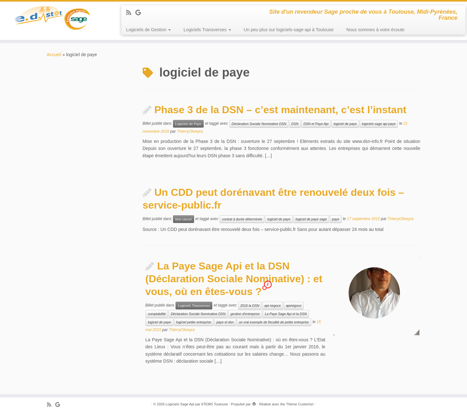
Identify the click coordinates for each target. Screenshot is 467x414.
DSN (294, 124)
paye (335, 219)
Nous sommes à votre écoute (375, 29)
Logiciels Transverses (207, 29)
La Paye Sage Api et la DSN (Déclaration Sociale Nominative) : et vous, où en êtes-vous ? (233, 278)
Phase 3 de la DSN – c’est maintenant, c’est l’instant (280, 109)
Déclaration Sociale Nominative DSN (259, 124)
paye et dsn (225, 322)
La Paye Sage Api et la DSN (286, 314)
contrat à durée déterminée (242, 219)
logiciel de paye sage (311, 219)
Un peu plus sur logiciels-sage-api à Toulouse (289, 29)
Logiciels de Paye (188, 124)
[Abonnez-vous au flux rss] (130, 13)
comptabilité (157, 314)
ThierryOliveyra (190, 131)
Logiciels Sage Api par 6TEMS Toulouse (197, 404)
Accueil (54, 54)
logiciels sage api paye (379, 124)
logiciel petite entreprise (193, 322)
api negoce (272, 305)
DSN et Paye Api (316, 124)
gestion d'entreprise (245, 314)
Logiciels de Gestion (148, 29)
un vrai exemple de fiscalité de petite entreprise (274, 322)
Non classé (183, 219)
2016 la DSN (250, 305)
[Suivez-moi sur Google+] (140, 13)
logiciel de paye (345, 124)
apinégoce (293, 305)
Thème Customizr (300, 404)
